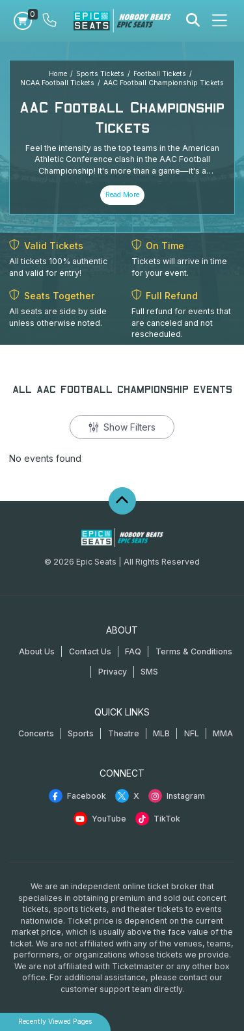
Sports (81, 733)
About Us (37, 651)
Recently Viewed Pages (55, 1021)
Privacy (112, 671)
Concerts (36, 733)
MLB (161, 733)
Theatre (123, 733)
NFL (191, 733)
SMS (149, 671)
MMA (223, 733)
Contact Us (90, 651)
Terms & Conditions (194, 651)
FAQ (133, 651)
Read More (122, 195)
